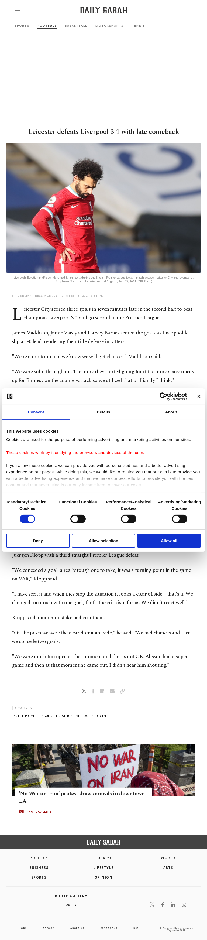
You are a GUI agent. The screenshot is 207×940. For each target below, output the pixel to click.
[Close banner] (199, 396)
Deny (38, 540)
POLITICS (39, 858)
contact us (108, 928)
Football (47, 25)
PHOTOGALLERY (39, 811)
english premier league (31, 716)
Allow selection (103, 540)
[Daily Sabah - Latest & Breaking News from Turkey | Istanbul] (103, 10)
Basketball (76, 25)
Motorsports (109, 25)
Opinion (103, 877)
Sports (22, 25)
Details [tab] (103, 411)
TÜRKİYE (103, 858)
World (168, 858)
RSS (135, 928)
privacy (48, 928)
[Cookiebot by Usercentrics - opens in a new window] (163, 396)
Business (39, 867)
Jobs (23, 928)
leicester (61, 716)
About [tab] (171, 411)
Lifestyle (104, 867)
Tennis (138, 25)
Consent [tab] (36, 411)
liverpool (82, 716)
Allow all (169, 540)
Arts (168, 867)
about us (77, 928)
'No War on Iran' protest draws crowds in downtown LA (82, 797)
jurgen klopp (105, 716)
